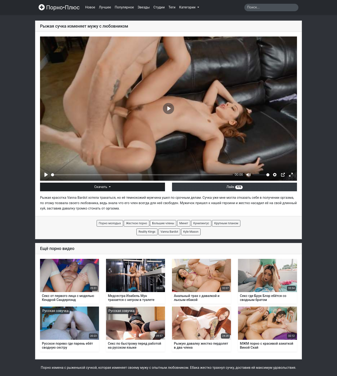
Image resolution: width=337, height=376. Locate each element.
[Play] (46, 174)
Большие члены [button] (163, 223)
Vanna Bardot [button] (169, 231)
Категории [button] (187, 7)
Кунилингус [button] (201, 223)
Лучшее (105, 7)
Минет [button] (183, 223)
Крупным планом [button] (226, 223)
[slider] (142, 175)
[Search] (271, 7)
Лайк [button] (234, 187)
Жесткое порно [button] (136, 223)
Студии (159, 7)
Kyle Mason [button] (190, 231)
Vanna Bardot (77, 198)
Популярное (124, 7)
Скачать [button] (101, 187)
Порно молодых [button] (110, 223)
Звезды (144, 7)
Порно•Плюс (59, 7)
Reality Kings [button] (147, 231)
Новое (90, 7)
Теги (172, 7)
